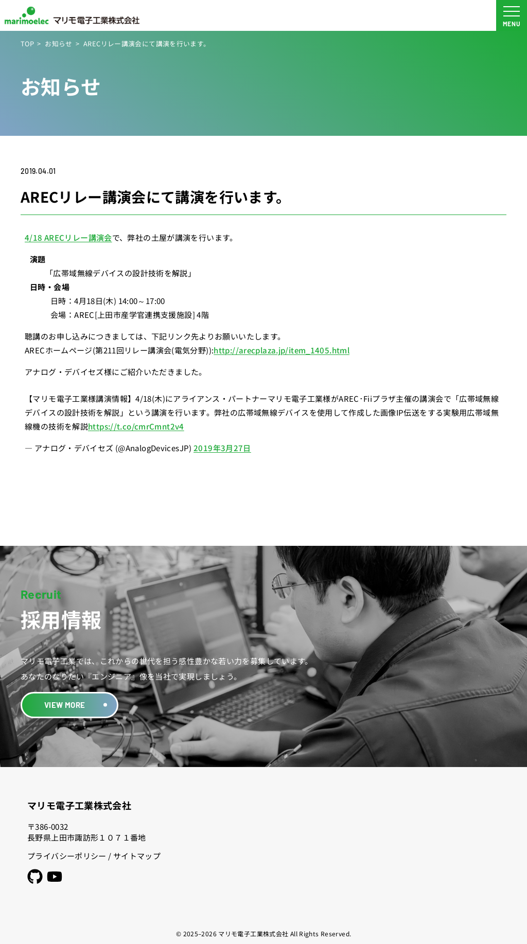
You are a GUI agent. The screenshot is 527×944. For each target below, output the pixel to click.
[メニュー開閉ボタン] (511, 15)
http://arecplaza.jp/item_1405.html (281, 350)
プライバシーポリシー (67, 855)
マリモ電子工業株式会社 (79, 805)
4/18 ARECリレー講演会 (68, 237)
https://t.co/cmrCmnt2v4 (136, 426)
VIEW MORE (64, 704)
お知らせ (59, 43)
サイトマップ (137, 855)
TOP (27, 43)
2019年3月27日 (222, 447)
